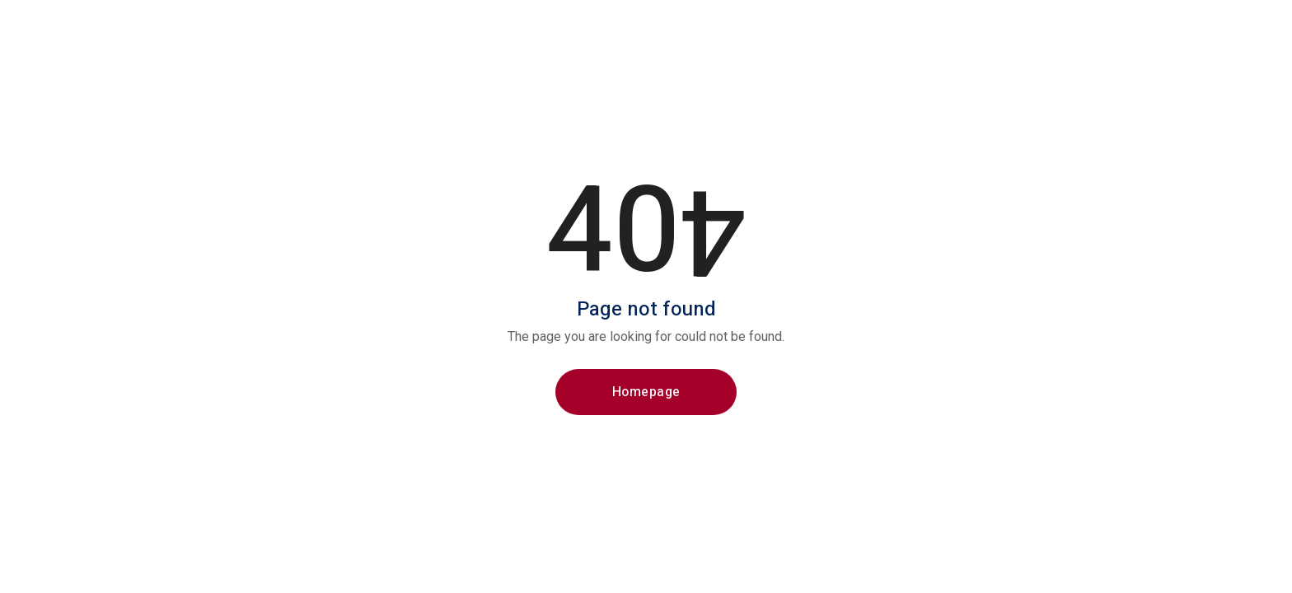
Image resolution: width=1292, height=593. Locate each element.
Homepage (646, 392)
